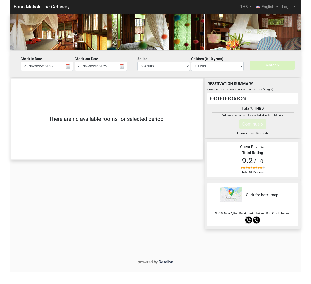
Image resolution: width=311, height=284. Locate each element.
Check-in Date (31, 59)
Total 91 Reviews (253, 172)
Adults (142, 59)
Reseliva (166, 262)
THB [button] (244, 6)
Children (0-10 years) (207, 59)
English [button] (265, 6)
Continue (252, 124)
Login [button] (287, 6)
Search (272, 65)
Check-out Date (86, 59)
